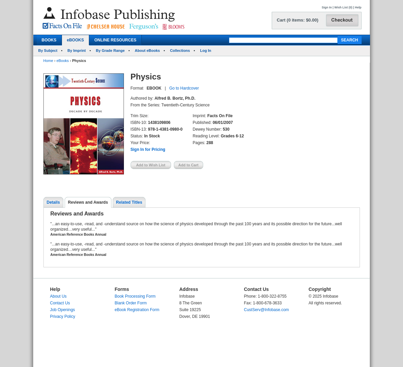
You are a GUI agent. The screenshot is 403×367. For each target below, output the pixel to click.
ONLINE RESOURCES (115, 40)
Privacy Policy (62, 316)
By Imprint (76, 50)
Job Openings (62, 309)
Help (358, 7)
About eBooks (147, 50)
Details (53, 202)
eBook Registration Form (137, 309)
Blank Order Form (131, 303)
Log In (205, 50)
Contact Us (60, 303)
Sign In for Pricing (148, 149)
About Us (58, 296)
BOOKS (49, 40)
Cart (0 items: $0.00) (297, 20)
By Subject (48, 50)
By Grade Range (110, 50)
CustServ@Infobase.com (266, 309)
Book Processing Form (135, 296)
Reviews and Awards (88, 202)
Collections (180, 50)
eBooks (63, 61)
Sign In (327, 7)
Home (48, 61)
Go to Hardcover (184, 88)
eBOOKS (75, 40)
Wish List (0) (343, 7)
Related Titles (129, 202)
